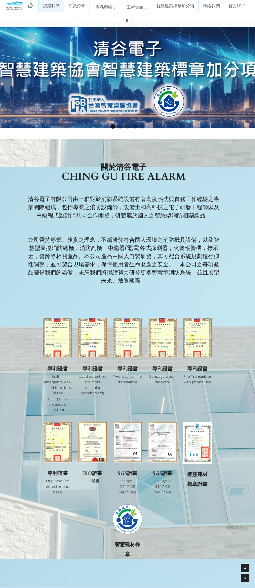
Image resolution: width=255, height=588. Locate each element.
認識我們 (51, 5)
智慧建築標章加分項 (175, 5)
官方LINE (237, 5)
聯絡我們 (211, 5)
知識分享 (76, 5)
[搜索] (127, 20)
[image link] (19, 5)
